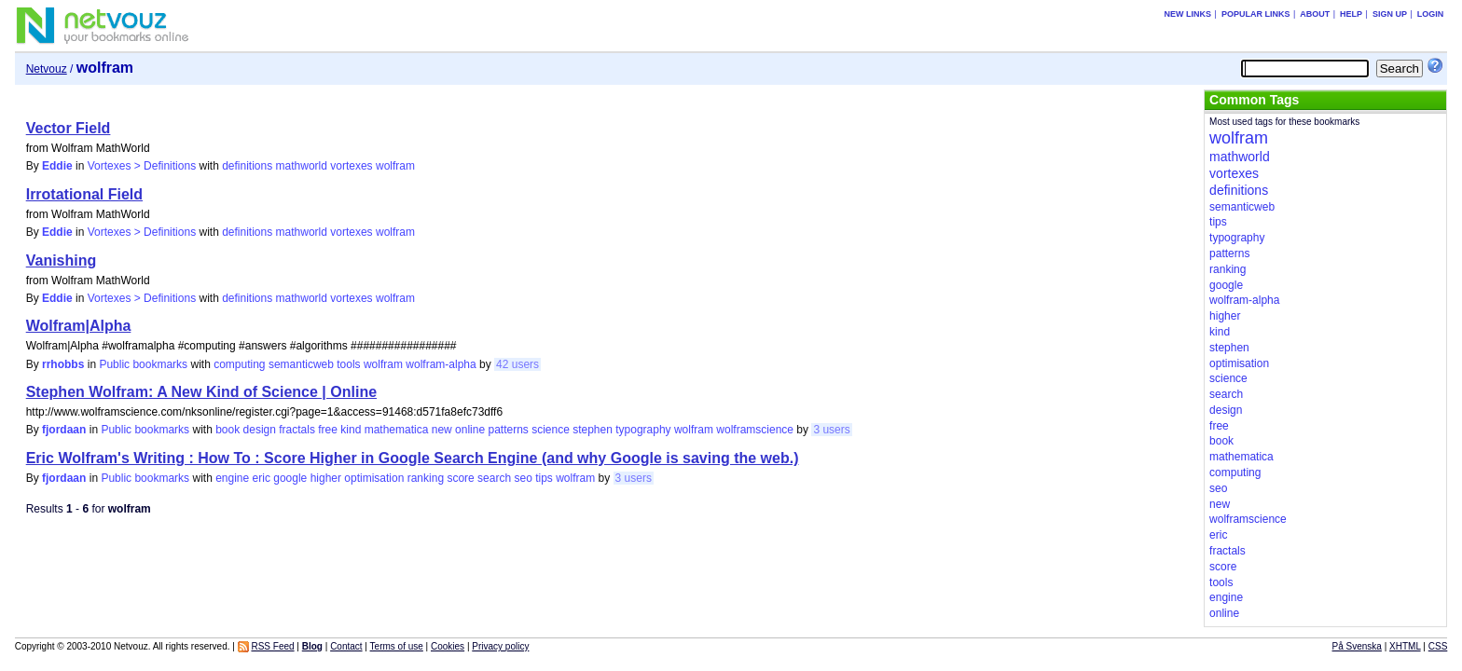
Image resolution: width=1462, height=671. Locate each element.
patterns (508, 429)
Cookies (447, 646)
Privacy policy (500, 646)
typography (642, 429)
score (460, 478)
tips (544, 478)
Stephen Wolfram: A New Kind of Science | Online (201, 392)
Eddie (57, 165)
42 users (517, 364)
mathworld (301, 165)
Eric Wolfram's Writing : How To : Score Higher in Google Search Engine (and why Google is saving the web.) (412, 458)
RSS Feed (272, 646)
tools (348, 364)
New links (1188, 14)
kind (350, 429)
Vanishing (61, 260)
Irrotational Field (84, 194)
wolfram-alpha (441, 364)
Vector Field (68, 128)
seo (522, 478)
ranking (425, 478)
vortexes (351, 165)
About (1315, 14)
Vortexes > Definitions (142, 165)
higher (325, 478)
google (290, 478)
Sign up (1389, 14)
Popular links (1255, 14)
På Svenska (1357, 646)
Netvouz (46, 68)
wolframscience (754, 429)
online (470, 429)
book (227, 429)
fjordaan (64, 429)
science (550, 429)
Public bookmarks (143, 364)
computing (239, 364)
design (259, 429)
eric (261, 478)
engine (232, 478)
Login (1430, 14)
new (442, 429)
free (328, 429)
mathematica (397, 429)
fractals (297, 429)
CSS (1438, 646)
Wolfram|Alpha (78, 326)
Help (1351, 14)
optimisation (374, 478)
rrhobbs (63, 364)
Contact (346, 646)
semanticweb (301, 364)
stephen (592, 429)
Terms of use (396, 646)
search (494, 478)
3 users (831, 429)
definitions (247, 165)
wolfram (395, 165)
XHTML (1405, 646)
